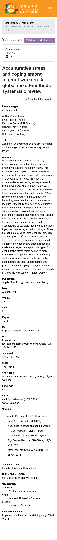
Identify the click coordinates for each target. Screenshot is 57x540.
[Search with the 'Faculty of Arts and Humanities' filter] (19, 468)
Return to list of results (39, 40)
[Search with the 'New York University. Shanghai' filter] (24, 498)
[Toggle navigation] (50, 9)
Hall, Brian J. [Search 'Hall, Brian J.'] (9, 134)
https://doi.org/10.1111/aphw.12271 (22, 330)
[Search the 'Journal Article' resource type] (10, 110)
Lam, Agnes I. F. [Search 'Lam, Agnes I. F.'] (10, 130)
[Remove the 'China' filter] (12, 53)
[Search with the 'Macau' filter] (6, 502)
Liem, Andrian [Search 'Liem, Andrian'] (9, 119)
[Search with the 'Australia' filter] (7, 487)
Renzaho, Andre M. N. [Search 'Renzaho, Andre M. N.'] (14, 123)
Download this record (38, 99)
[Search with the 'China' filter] (5, 494)
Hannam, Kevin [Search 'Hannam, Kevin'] (10, 126)
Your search (28, 23)
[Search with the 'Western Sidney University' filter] (22, 491)
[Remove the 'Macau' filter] (12, 56)
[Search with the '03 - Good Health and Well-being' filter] (19, 477)
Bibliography (11, 23)
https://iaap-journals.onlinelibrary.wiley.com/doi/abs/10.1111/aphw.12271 (28, 344)
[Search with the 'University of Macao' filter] (19, 505)
